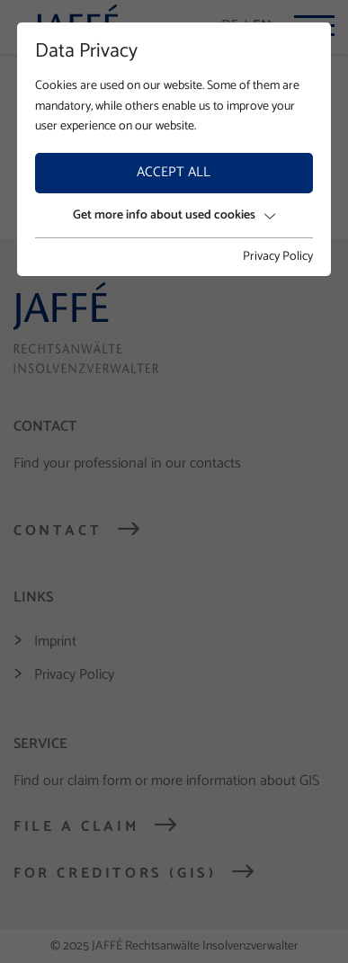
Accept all (173, 172)
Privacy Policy (278, 257)
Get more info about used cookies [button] (174, 215)
